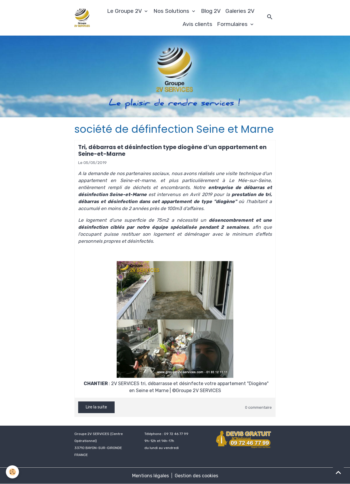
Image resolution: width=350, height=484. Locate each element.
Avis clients (197, 24)
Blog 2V (211, 11)
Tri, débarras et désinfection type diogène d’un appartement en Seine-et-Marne (172, 150)
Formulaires (233, 24)
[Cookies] (12, 471)
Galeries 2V (240, 11)
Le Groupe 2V (125, 11)
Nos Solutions (172, 11)
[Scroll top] (338, 472)
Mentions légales (150, 475)
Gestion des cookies (196, 475)
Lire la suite (96, 407)
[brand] (82, 17)
